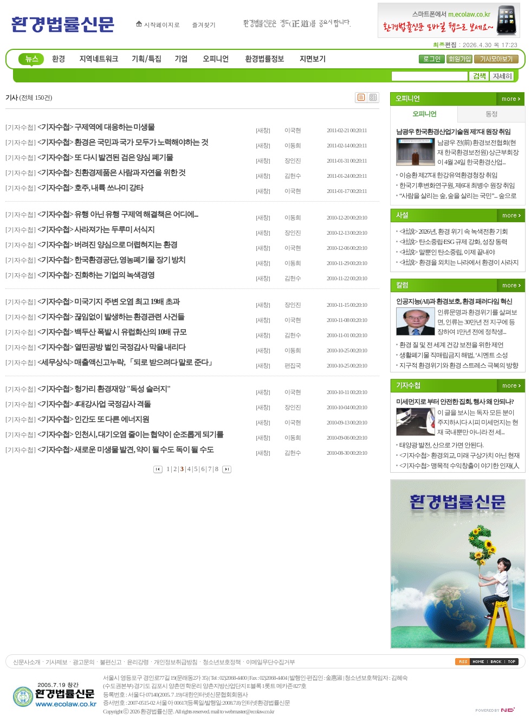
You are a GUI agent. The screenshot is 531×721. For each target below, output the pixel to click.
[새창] (262, 130)
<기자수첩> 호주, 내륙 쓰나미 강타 (90, 188)
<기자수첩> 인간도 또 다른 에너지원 (93, 419)
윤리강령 (137, 662)
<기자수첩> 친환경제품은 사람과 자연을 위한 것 (111, 173)
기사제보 (56, 662)
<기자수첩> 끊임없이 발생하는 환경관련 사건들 (110, 317)
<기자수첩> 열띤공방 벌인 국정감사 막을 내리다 (111, 347)
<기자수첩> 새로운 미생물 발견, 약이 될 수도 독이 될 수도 (125, 450)
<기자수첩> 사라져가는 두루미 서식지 (95, 230)
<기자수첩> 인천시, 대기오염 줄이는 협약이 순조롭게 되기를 (130, 434)
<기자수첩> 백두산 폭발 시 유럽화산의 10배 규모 (111, 332)
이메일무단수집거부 (270, 662)
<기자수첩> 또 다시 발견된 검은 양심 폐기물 (105, 157)
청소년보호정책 (222, 662)
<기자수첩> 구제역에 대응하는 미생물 (95, 127)
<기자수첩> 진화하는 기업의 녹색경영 (95, 275)
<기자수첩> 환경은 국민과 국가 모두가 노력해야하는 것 (122, 142)
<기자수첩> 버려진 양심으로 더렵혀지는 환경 (107, 245)
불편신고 (110, 662)
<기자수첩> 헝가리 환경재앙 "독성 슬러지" (104, 389)
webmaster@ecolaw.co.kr (249, 711)
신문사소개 (26, 662)
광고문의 (83, 662)
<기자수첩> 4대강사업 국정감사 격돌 (94, 404)
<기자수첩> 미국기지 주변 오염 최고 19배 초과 (108, 302)
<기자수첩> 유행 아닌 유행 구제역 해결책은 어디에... (117, 214)
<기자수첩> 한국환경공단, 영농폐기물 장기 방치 (111, 260)
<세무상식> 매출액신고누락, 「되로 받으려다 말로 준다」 (126, 362)
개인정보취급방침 (175, 662)
